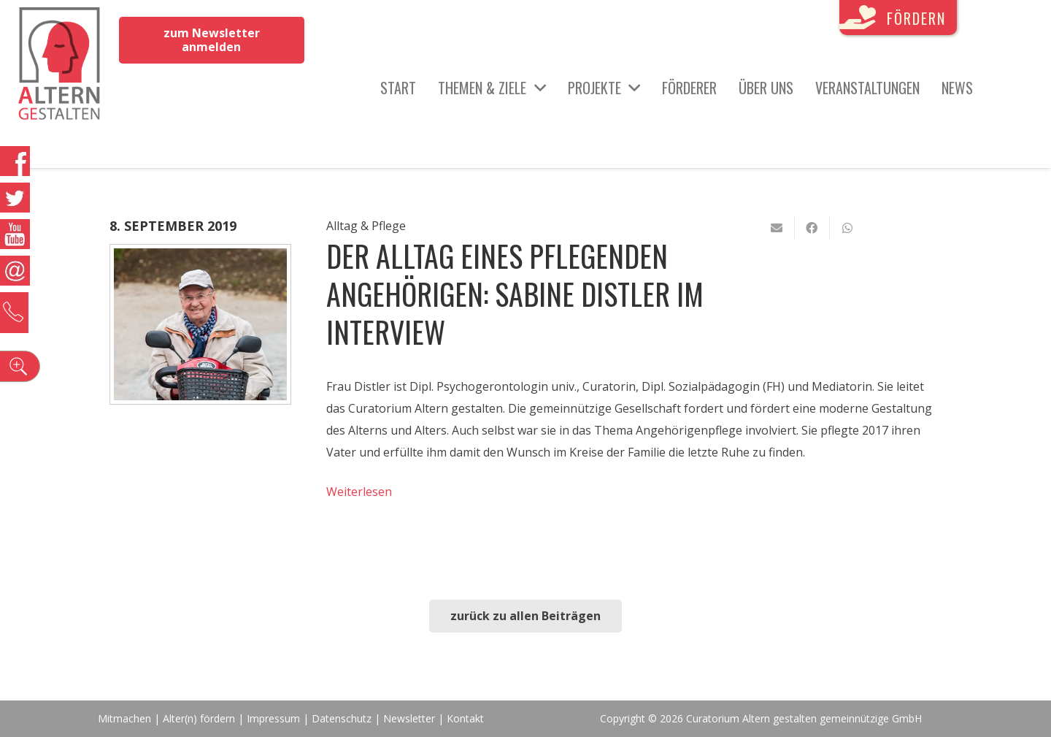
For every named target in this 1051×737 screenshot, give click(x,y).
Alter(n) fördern (199, 718)
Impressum (273, 718)
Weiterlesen (359, 492)
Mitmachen (124, 718)
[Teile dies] (812, 228)
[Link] (59, 65)
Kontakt (465, 718)
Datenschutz (341, 718)
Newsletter (410, 718)
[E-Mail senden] (777, 228)
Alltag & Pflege (366, 226)
